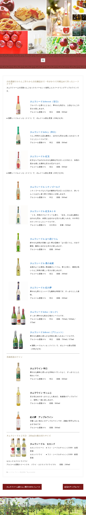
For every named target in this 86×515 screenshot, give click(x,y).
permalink (31, 472)
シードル (11, 472)
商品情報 (23, 472)
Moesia (55, 505)
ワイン (17, 472)
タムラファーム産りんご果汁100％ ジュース (22, 487)
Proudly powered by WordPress (31, 505)
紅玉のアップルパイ (73, 487)
